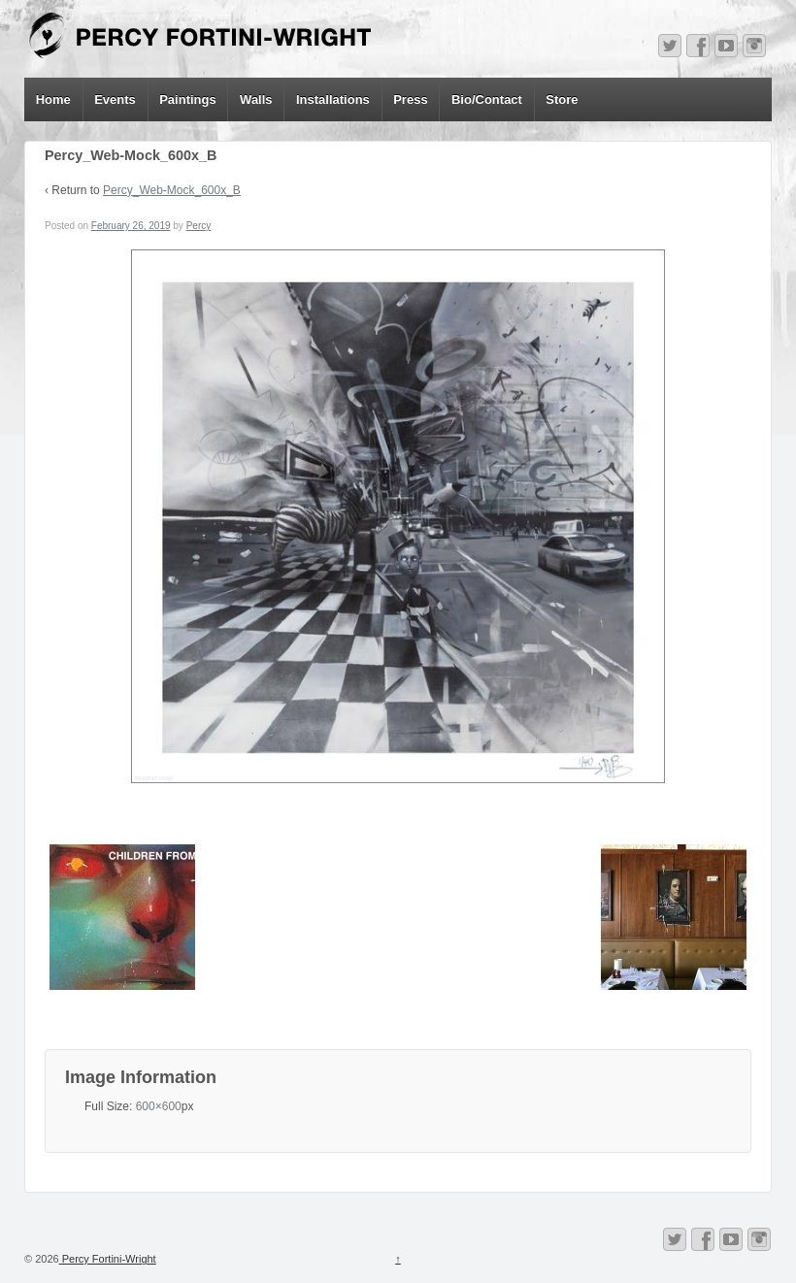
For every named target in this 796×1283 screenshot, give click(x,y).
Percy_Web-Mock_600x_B (172, 190)
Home (53, 99)
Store (562, 99)
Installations (333, 99)
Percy (199, 225)
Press (410, 99)
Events (115, 99)
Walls (256, 99)
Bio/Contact (486, 99)
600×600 (159, 1106)
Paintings (187, 99)
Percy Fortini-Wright (107, 1259)
